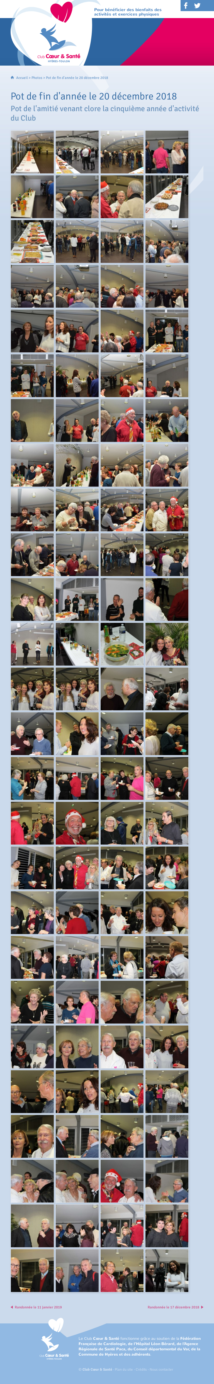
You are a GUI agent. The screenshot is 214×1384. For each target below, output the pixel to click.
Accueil (22, 78)
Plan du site (124, 1369)
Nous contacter (161, 1369)
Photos (36, 78)
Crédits (141, 1369)
